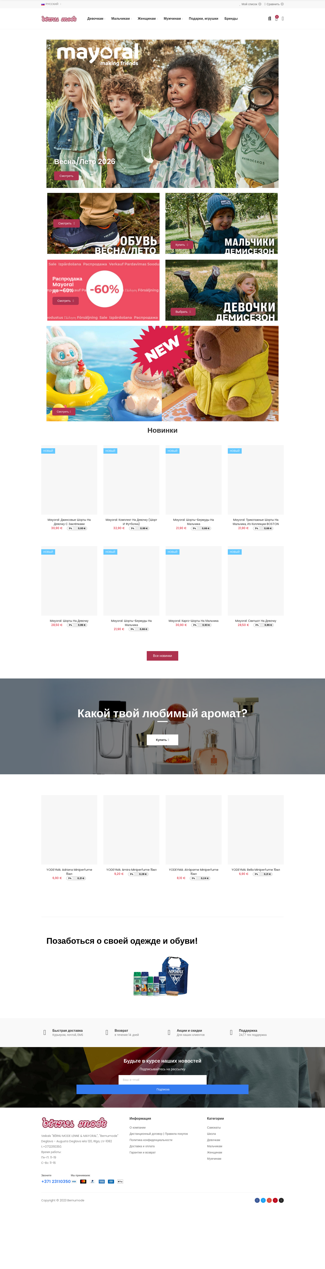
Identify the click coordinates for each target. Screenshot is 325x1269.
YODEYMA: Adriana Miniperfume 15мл (69, 934)
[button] (162, 718)
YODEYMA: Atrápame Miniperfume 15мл (193, 934)
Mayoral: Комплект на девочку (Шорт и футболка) (131, 578)
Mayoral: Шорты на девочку (69, 680)
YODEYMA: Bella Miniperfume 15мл (256, 932)
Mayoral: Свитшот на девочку (255, 680)
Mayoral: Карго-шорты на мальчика (193, 680)
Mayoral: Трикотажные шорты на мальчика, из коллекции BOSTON (256, 578)
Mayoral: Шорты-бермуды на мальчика (131, 682)
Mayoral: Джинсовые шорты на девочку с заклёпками (69, 578)
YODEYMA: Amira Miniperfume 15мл (131, 932)
